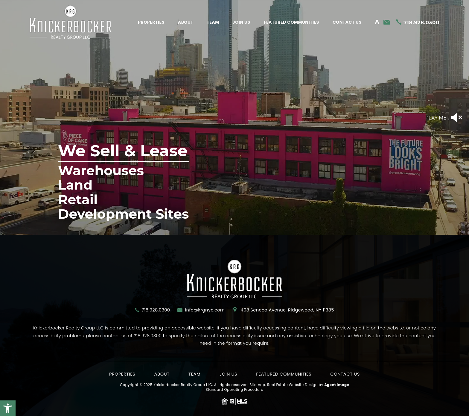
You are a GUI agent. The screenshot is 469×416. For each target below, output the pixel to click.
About (186, 22)
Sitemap (257, 384)
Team (213, 22)
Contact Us (347, 22)
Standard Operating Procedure (234, 389)
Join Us (241, 22)
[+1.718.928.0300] (417, 22)
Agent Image (336, 384)
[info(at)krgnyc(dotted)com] (386, 22)
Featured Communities (291, 22)
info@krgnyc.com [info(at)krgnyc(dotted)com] (205, 310)
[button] (8, 408)
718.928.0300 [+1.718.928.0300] (155, 310)
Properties (151, 22)
